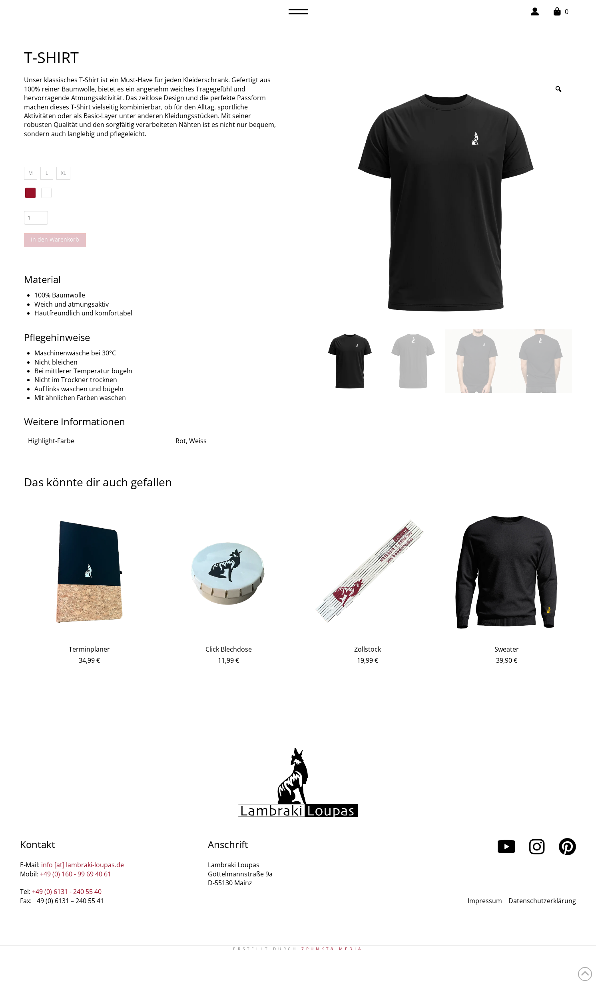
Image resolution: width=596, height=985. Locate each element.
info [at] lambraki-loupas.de (82, 864)
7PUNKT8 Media (332, 948)
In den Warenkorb (55, 239)
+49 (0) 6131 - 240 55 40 (67, 891)
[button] (298, 11)
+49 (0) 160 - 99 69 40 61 (75, 874)
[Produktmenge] (36, 217)
